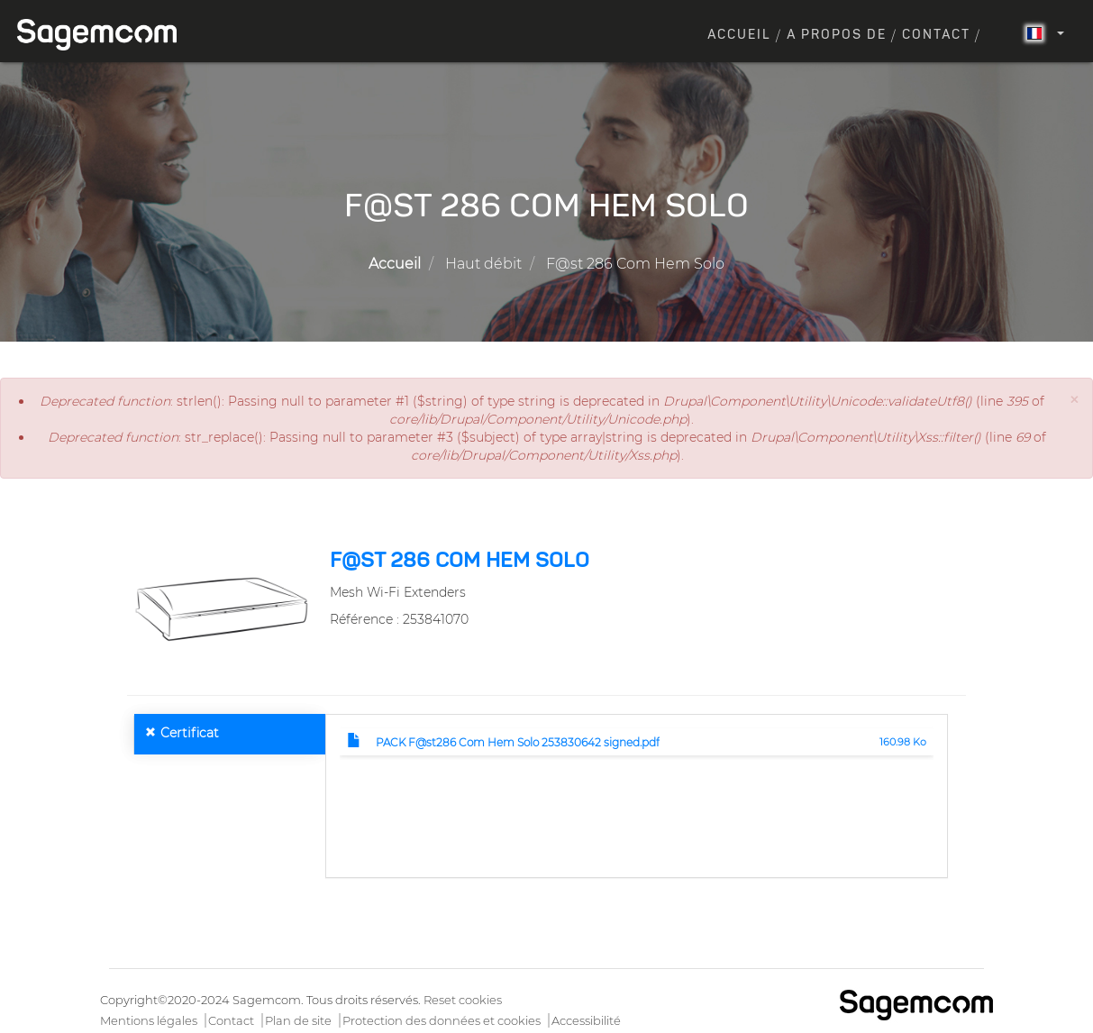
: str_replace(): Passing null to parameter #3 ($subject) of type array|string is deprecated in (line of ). (547, 446)
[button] (1074, 399)
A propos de (837, 35)
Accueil (739, 35)
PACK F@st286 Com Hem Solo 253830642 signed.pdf (518, 742)
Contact (936, 35)
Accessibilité (586, 1020)
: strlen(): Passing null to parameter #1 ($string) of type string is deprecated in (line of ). (542, 410)
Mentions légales (148, 1020)
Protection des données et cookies (441, 1020)
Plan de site (298, 1020)
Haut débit (483, 263)
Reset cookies (463, 999)
